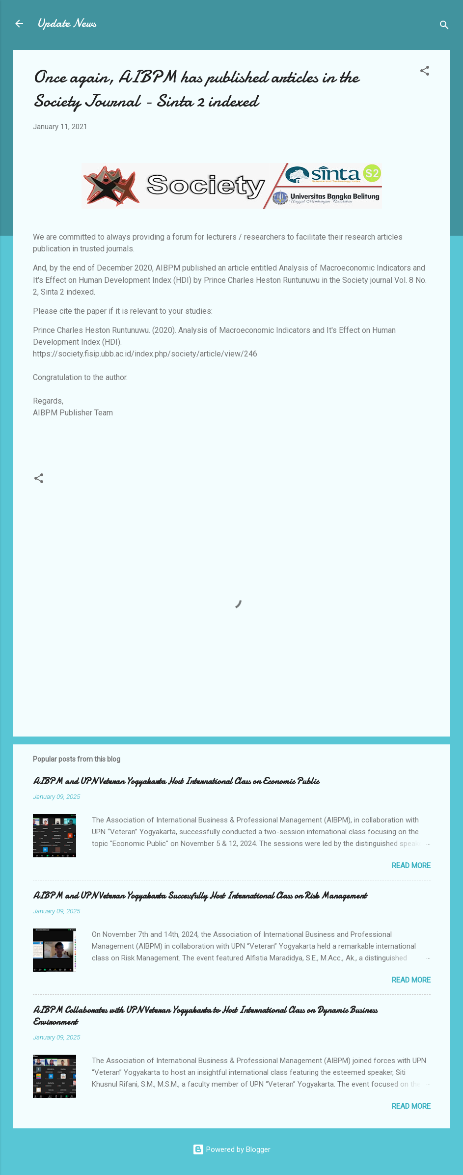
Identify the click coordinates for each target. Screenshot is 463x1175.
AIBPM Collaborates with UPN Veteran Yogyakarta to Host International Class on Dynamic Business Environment (205, 1016)
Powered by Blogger (231, 1149)
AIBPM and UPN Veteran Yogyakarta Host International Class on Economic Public (176, 781)
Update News (66, 23)
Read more (411, 865)
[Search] (444, 27)
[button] (425, 72)
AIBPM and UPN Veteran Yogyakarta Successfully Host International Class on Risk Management (199, 896)
